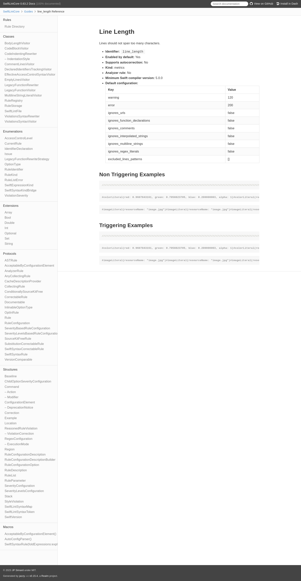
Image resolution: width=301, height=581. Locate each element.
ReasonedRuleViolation (21, 428)
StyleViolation (14, 501)
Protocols (9, 253)
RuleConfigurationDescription (25, 454)
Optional (10, 233)
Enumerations (12, 131)
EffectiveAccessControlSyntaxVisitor (30, 74)
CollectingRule (15, 286)
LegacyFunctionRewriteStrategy (27, 159)
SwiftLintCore (11, 11)
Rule (8, 317)
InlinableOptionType (18, 307)
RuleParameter (15, 480)
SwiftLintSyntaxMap (18, 506)
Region (10, 449)
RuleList (10, 475)
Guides (28, 11)
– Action (10, 392)
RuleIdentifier (14, 169)
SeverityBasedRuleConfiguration (27, 328)
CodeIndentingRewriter (21, 53)
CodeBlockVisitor (17, 48)
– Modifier (11, 397)
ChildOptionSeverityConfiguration (28, 381)
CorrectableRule (16, 297)
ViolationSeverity (16, 195)
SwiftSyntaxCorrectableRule (24, 349)
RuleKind (11, 174)
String (9, 243)
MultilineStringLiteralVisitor (23, 95)
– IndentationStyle (17, 59)
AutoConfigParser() (18, 539)
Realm (45, 575)
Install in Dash (287, 3)
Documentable (15, 302)
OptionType (13, 164)
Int (6, 228)
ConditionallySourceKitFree (24, 291)
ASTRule (11, 260)
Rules (7, 19)
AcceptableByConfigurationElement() (30, 534)
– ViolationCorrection (19, 433)
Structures (10, 369)
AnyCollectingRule (17, 276)
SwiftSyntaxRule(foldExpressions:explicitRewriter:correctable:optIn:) (52, 544)
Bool (8, 217)
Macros (8, 527)
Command (12, 386)
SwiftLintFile (13, 111)
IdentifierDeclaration (19, 148)
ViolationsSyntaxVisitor (21, 121)
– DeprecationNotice (19, 407)
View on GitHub (261, 3)
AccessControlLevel (18, 138)
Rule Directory (15, 26)
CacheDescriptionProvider (23, 281)
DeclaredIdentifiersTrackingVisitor (28, 69)
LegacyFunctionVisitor (20, 90)
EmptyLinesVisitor (17, 79)
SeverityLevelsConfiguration (24, 491)
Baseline (11, 376)
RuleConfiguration (17, 323)
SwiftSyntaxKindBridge (20, 190)
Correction (12, 413)
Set (7, 238)
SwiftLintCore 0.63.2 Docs (19, 3)
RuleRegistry (14, 100)
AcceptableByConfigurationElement (29, 265)
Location (11, 423)
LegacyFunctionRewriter (22, 85)
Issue (8, 154)
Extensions (10, 205)
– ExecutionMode (17, 444)
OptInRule (12, 312)
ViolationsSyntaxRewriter (22, 116)
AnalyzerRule (14, 271)
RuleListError (14, 180)
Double (10, 222)
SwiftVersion (13, 517)
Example (11, 418)
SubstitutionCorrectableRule (24, 343)
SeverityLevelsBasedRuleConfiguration (32, 333)
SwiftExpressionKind (19, 185)
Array (8, 212)
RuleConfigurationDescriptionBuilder (30, 459)
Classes (8, 36)
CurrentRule (13, 143)
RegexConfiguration (18, 438)
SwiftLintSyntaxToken (20, 511)
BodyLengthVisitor (17, 43)
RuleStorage (13, 105)
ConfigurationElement (20, 402)
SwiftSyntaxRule (16, 354)
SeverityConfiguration (20, 485)
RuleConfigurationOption (22, 464)
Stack (8, 496)
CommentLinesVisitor (20, 64)
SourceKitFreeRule (18, 338)
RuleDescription (16, 470)
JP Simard (18, 570)
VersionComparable (18, 359)
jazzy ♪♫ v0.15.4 (28, 575)
